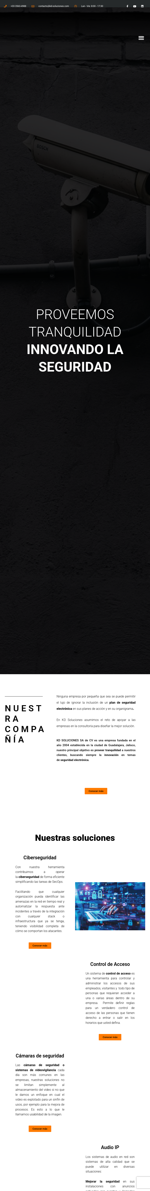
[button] (141, 38)
